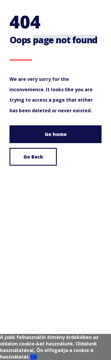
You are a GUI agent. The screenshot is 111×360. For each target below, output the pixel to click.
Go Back (33, 156)
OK (33, 356)
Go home (56, 134)
